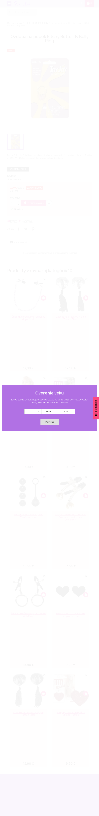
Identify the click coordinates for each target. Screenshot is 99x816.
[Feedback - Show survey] (96, 408)
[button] (32, 411)
